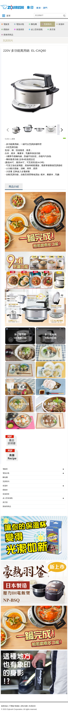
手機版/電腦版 (14, 706)
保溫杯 (61, 24)
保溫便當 (20, 29)
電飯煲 (6, 24)
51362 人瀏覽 (10, 139)
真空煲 (52, 29)
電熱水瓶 (20, 24)
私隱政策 (32, 706)
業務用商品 (8, 35)
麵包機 (34, 24)
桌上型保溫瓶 (37, 29)
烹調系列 (47, 24)
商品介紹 (14, 186)
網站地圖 (24, 706)
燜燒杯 (6, 29)
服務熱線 (4, 706)
